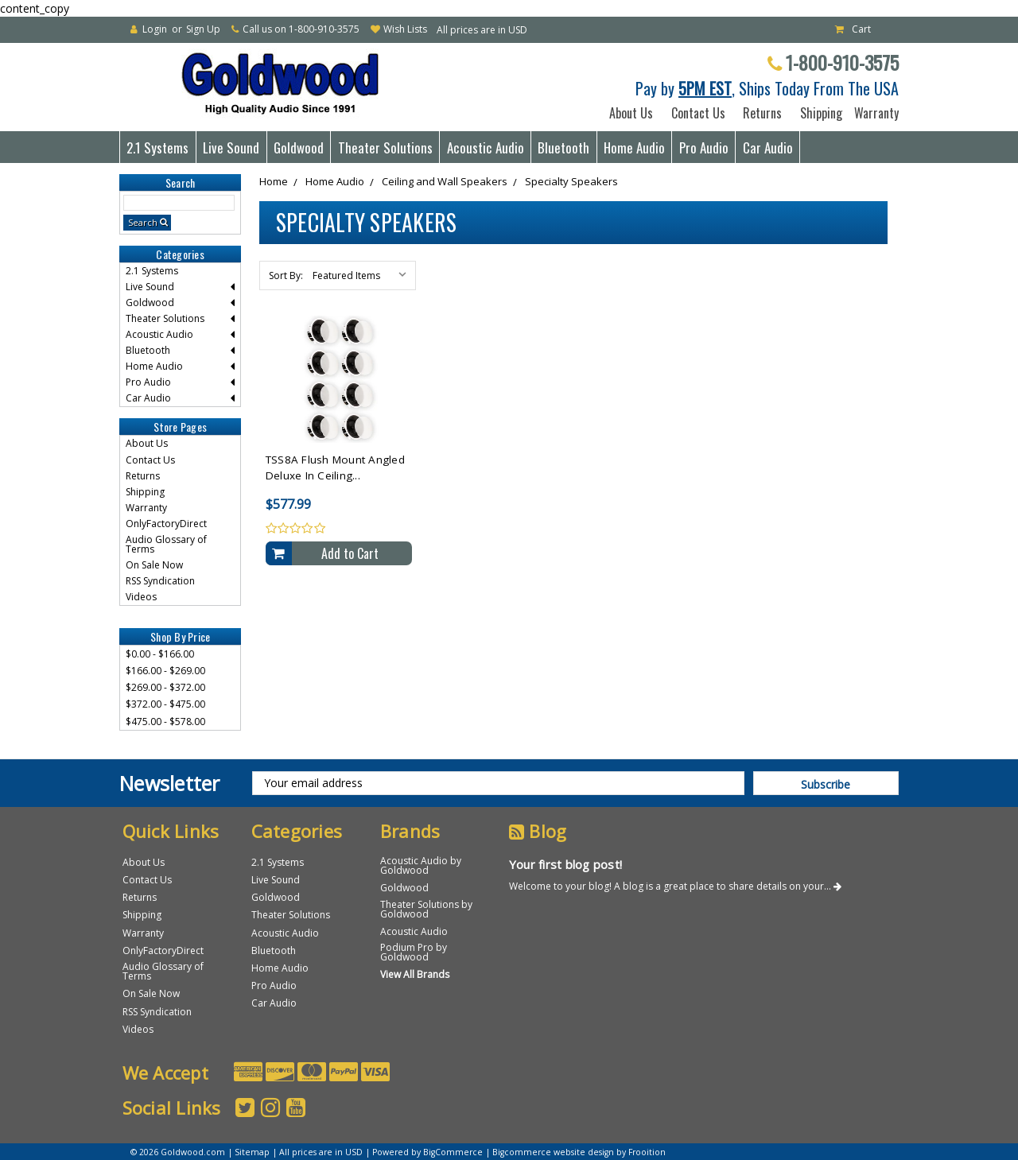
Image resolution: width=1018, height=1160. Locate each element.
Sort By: (286, 275)
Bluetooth (563, 147)
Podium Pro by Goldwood (413, 952)
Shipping (818, 112)
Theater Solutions (385, 147)
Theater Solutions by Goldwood (426, 909)
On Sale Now (154, 565)
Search (142, 222)
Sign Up (203, 29)
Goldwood (299, 147)
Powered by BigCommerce (427, 1152)
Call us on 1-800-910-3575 (301, 29)
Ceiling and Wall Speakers (444, 181)
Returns (762, 112)
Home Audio (634, 147)
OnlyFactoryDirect (166, 523)
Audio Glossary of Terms (166, 544)
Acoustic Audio (485, 147)
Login (154, 29)
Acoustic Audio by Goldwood (420, 865)
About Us (631, 112)
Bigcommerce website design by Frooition (579, 1152)
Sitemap (252, 1152)
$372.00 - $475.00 (165, 704)
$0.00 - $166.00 (160, 654)
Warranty (873, 112)
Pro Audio (704, 147)
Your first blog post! (565, 864)
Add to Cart (350, 553)
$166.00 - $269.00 (165, 670)
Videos (141, 596)
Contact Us (698, 112)
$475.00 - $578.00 (165, 721)
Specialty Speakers (571, 181)
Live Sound (231, 147)
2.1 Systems (157, 147)
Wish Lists (405, 29)
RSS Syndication (160, 581)
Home (273, 181)
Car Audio (768, 147)
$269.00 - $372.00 (165, 687)
